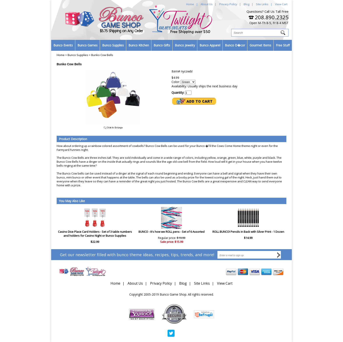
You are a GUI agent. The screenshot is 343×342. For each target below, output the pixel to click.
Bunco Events (63, 45)
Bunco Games (87, 45)
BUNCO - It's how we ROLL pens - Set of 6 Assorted (171, 232)
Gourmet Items (260, 45)
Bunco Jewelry (185, 45)
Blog (246, 4)
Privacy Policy (228, 4)
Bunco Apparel (210, 45)
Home (190, 4)
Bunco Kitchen (138, 45)
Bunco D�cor (235, 45)
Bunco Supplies (113, 45)
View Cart (281, 4)
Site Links (262, 4)
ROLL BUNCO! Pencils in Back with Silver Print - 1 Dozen (248, 232)
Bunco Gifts (162, 45)
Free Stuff (283, 45)
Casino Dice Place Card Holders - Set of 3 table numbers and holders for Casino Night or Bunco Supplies (95, 234)
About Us (207, 4)
